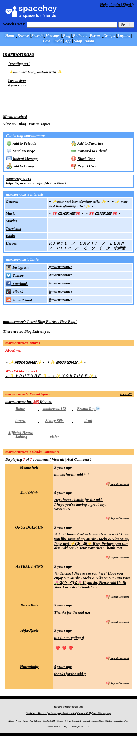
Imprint (77, 721)
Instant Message (22, 158)
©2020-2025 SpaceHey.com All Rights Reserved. (68, 727)
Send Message (20, 151)
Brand (38, 721)
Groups (109, 35)
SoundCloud (19, 300)
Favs (46, 41)
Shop (78, 41)
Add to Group (20, 166)
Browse (23, 35)
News (18, 721)
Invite (57, 41)
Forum (95, 35)
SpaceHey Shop (121, 721)
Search (126, 24)
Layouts (124, 35)
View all (58, 459)
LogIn (115, 5)
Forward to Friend (89, 151)
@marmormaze (60, 267)
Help (104, 5)
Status (109, 721)
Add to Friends (21, 143)
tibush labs (77, 706)
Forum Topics (39, 124)
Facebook (17, 284)
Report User (83, 166)
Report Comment (117, 484)
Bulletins (80, 35)
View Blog (67, 321)
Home (9, 35)
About (89, 41)
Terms (60, 721)
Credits (46, 721)
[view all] (126, 394)
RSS (53, 721)
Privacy (68, 721)
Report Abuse (98, 721)
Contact (86, 721)
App (68, 41)
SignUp (128, 5)
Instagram (17, 267)
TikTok (14, 292)
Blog (66, 35)
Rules (25, 721)
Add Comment (78, 459)
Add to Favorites (87, 143)
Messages (52, 35)
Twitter (14, 275)
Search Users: (14, 24)
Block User (83, 158)
